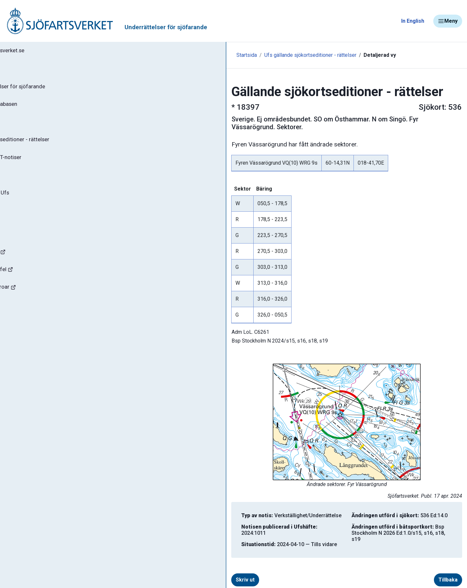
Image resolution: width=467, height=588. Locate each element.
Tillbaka (437, 566)
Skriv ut (151, 566)
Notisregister (28, 185)
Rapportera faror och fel (39, 284)
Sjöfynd (18, 322)
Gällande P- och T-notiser (43, 165)
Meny (448, 21)
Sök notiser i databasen (41, 108)
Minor (15, 342)
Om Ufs (21, 223)
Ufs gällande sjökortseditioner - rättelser (206, 55)
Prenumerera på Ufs (37, 204)
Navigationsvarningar (35, 265)
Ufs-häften (25, 127)
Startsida (142, 55)
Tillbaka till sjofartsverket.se (46, 52)
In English (412, 21)
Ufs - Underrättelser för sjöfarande (56, 89)
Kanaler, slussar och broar (41, 303)
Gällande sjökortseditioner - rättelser (58, 146)
